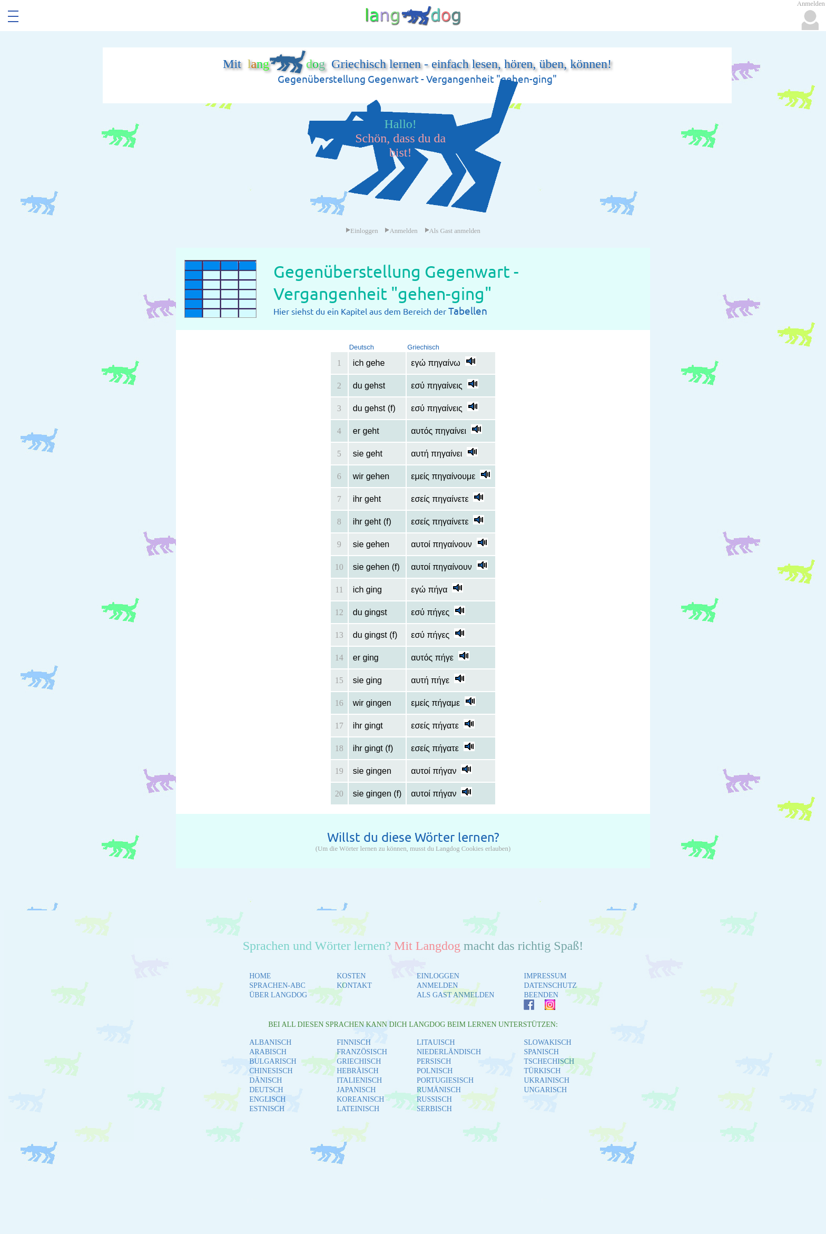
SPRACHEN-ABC (277, 985)
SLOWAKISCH (547, 1042)
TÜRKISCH (542, 1071)
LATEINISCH (358, 1109)
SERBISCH (434, 1109)
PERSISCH (434, 1061)
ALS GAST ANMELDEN (456, 995)
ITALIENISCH (359, 1080)
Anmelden (401, 231)
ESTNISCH (266, 1109)
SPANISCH (541, 1052)
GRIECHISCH (359, 1061)
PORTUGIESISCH (445, 1080)
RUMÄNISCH (439, 1090)
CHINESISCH (270, 1071)
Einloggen (362, 231)
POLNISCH (435, 1071)
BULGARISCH (272, 1061)
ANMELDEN (437, 985)
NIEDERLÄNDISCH (449, 1052)
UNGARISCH (545, 1090)
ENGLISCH (267, 1099)
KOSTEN (351, 976)
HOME (260, 976)
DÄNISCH (265, 1080)
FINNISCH (354, 1042)
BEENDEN (541, 995)
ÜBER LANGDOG (278, 995)
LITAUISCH (436, 1042)
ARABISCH (268, 1052)
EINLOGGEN (438, 976)
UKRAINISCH (546, 1080)
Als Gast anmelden (452, 231)
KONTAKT (354, 985)
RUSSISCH (434, 1099)
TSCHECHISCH (549, 1061)
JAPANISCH (356, 1090)
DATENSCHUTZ (550, 985)
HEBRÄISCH (357, 1071)
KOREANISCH (360, 1099)
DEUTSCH (266, 1090)
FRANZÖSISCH (362, 1052)
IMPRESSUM (545, 976)
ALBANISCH (270, 1042)
